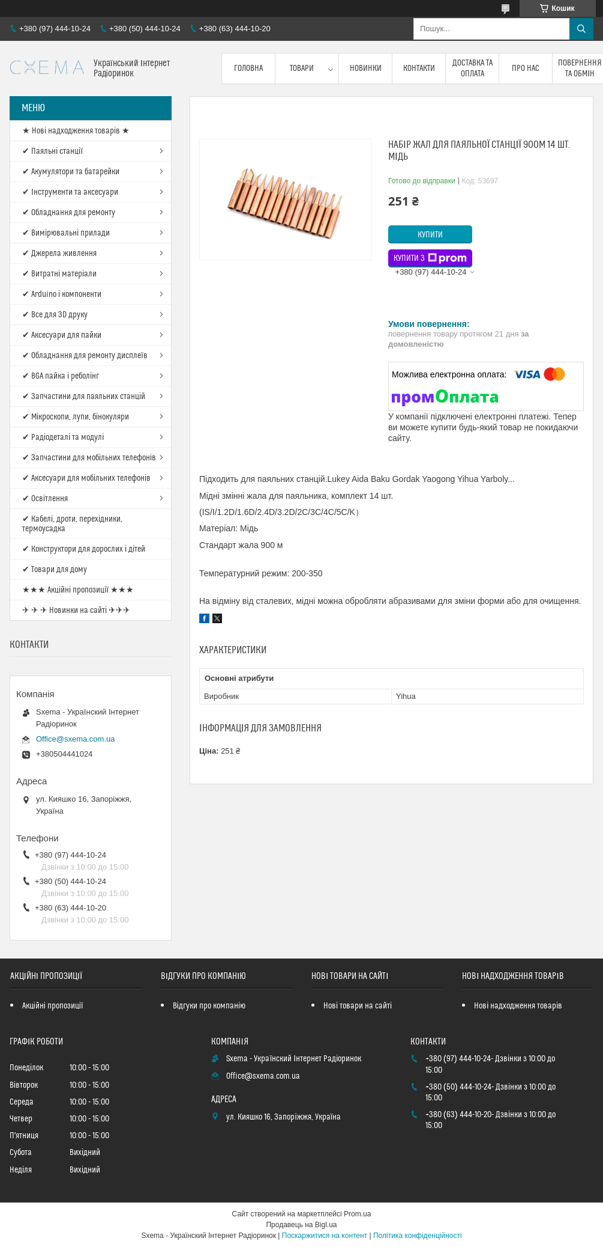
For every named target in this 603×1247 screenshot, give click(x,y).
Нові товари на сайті (357, 1006)
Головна (248, 68)
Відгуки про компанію (209, 1006)
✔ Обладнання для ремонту (68, 213)
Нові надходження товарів (518, 1006)
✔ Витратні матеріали (59, 274)
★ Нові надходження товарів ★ (76, 131)
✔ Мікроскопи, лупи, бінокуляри (75, 417)
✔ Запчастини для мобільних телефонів (89, 458)
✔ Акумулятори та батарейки (70, 172)
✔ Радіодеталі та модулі (63, 437)
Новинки (366, 68)
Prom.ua (357, 1214)
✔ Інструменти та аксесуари (70, 192)
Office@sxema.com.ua (75, 738)
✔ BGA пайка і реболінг (60, 376)
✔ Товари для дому (54, 570)
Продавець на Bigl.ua (301, 1225)
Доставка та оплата (472, 68)
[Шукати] (581, 29)
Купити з (430, 258)
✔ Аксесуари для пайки (61, 335)
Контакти (419, 68)
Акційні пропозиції (52, 1006)
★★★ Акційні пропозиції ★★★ (78, 590)
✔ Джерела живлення (59, 253)
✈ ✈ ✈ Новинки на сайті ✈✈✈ (76, 610)
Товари (302, 68)
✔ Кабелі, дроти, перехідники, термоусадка (72, 524)
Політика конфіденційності (417, 1235)
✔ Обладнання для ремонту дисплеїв (85, 356)
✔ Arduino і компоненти (61, 294)
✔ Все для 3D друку (55, 315)
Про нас (525, 68)
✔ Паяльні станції (52, 151)
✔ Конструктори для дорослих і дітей (83, 549)
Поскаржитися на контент (324, 1235)
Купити (430, 235)
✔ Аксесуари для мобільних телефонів (86, 478)
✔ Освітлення (45, 499)
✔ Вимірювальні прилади (66, 233)
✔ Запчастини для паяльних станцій (83, 396)
